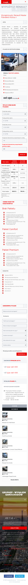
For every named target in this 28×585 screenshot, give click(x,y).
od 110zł (5, 474)
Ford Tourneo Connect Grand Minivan (12, 449)
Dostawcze (14, 409)
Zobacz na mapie (8, 564)
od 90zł (4, 433)
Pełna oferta (15, 479)
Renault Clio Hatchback (8, 422)
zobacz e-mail (7, 555)
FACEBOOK (8, 576)
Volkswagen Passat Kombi (9, 476)
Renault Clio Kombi (7, 463)
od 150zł (5, 447)
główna (14, 9)
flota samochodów (22, 9)
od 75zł (4, 420)
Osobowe (14, 406)
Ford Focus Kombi (7, 436)
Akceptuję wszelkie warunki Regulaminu (12, 351)
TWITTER (19, 576)
